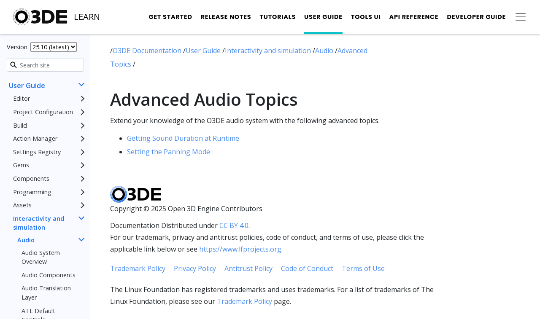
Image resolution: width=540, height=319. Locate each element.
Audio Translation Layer (46, 292)
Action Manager (35, 138)
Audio (26, 240)
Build (20, 125)
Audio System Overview (41, 257)
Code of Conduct (307, 268)
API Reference (414, 17)
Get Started (170, 17)
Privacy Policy (195, 268)
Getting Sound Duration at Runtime (183, 138)
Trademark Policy (137, 268)
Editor (21, 98)
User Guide (323, 17)
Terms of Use (363, 268)
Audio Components (49, 275)
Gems (21, 165)
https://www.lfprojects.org (240, 249)
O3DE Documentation (148, 50)
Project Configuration (43, 112)
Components (31, 178)
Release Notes (226, 17)
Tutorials (277, 17)
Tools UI (366, 17)
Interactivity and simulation (38, 223)
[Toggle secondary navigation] (520, 17)
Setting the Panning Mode (168, 151)
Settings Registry (37, 152)
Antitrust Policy (248, 268)
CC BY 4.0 (233, 225)
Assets (22, 205)
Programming (32, 192)
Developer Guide (476, 17)
